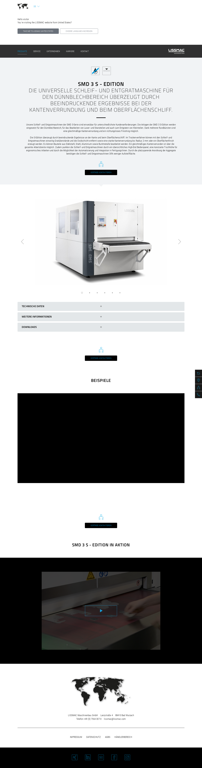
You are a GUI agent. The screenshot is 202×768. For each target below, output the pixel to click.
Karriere (70, 51)
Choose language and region (79, 31)
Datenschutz (93, 737)
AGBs (107, 737)
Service (36, 51)
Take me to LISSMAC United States (38, 31)
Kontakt (85, 51)
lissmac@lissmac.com (115, 718)
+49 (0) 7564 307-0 (92, 718)
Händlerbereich (123, 737)
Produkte (22, 51)
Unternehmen (53, 51)
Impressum (76, 737)
